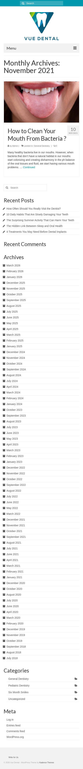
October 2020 (14, 588)
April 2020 (12, 611)
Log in (10, 719)
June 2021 (12, 554)
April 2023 (12, 444)
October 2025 (14, 294)
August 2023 (13, 421)
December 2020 (15, 583)
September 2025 (16, 300)
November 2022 (15, 473)
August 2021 (13, 542)
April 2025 (12, 328)
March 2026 (13, 265)
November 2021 (15, 525)
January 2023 (14, 461)
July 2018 (12, 658)
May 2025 (12, 323)
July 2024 (12, 380)
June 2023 (12, 432)
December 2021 (15, 519)
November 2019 (15, 635)
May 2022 (12, 508)
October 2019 (14, 640)
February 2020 (14, 623)
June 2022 (12, 502)
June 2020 (12, 606)
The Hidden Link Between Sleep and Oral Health (34, 225)
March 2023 (13, 450)
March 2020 (13, 617)
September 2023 (16, 415)
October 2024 (14, 363)
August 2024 (13, 375)
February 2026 (14, 271)
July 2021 (12, 548)
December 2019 (15, 629)
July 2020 (12, 600)
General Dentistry (42, 146)
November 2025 (15, 288)
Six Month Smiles (18, 692)
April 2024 (12, 386)
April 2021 (12, 559)
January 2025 (14, 346)
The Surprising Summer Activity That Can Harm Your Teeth (40, 220)
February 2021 (14, 571)
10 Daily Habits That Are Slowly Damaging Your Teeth (37, 214)
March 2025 (13, 334)
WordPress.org (15, 736)
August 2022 (13, 490)
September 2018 (16, 646)
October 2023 (14, 409)
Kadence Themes (46, 763)
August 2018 (13, 652)
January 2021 (14, 577)
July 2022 (12, 496)
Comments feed (15, 731)
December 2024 (15, 352)
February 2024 (14, 398)
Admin (15, 146)
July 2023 (12, 427)
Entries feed (13, 725)
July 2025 (12, 311)
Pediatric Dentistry (19, 685)
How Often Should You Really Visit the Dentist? (33, 208)
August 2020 (13, 594)
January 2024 (14, 404)
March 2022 (13, 513)
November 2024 (15, 357)
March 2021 (13, 565)
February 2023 (14, 456)
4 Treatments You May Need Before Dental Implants (36, 231)
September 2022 (16, 484)
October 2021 (14, 531)
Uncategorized (16, 698)
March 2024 (13, 392)
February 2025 (14, 340)
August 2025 (13, 305)
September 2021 (16, 536)
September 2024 (16, 369)
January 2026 (14, 277)
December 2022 (15, 467)
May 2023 (12, 438)
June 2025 (12, 317)
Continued (29, 167)
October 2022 (14, 479)
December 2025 (15, 282)
